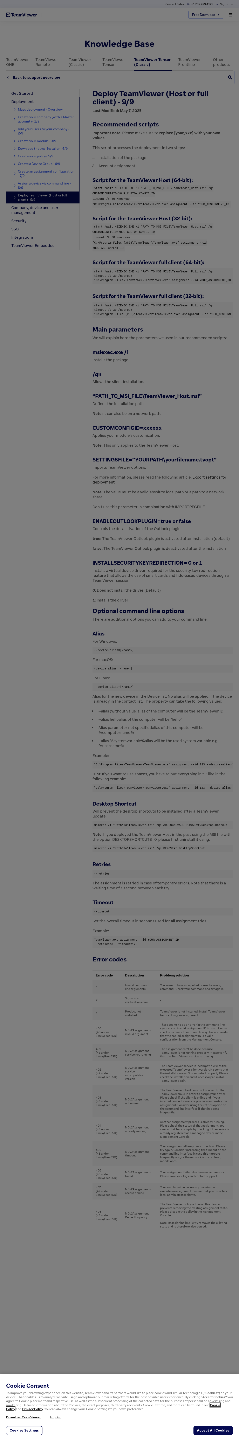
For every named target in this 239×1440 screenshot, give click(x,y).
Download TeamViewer (23, 1417)
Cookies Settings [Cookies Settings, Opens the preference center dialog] (24, 1430)
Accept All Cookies (213, 1430)
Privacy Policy (32, 1409)
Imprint (55, 1417)
